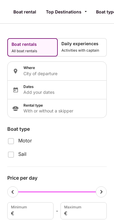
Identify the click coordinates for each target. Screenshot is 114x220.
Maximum (83, 211)
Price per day (22, 178)
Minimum (30, 211)
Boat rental (24, 11)
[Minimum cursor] (12, 191)
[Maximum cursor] (101, 191)
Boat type (18, 129)
